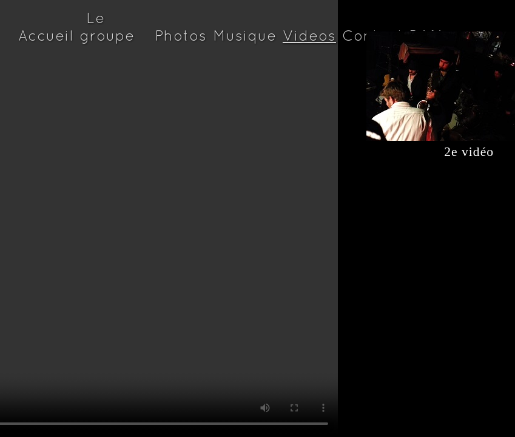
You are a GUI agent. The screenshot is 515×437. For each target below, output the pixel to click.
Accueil (45, 35)
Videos (309, 35)
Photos (181, 35)
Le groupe (107, 27)
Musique (245, 35)
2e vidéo (430, 151)
